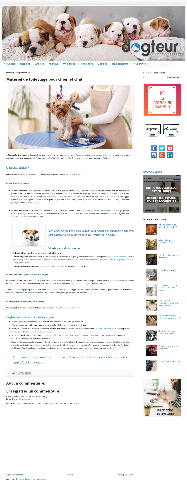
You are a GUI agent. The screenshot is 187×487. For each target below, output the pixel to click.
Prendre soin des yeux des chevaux (168, 256)
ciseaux (49, 332)
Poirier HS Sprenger (50, 266)
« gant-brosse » (111, 335)
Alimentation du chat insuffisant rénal (167, 241)
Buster (116, 210)
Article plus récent (15, 474)
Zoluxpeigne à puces (20, 263)
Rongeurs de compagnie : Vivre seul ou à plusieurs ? (168, 302)
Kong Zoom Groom (72, 308)
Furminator (95, 210)
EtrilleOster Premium (29, 292)
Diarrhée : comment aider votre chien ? (167, 332)
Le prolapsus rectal (166, 270)
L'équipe (102, 63)
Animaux (53, 63)
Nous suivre (139, 63)
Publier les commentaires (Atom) (33, 479)
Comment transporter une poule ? (168, 347)
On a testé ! (69, 63)
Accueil (70, 474)
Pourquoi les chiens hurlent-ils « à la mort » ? (169, 316)
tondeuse (35, 332)
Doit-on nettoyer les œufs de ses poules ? (167, 225)
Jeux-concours (120, 63)
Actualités (9, 63)
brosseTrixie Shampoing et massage (83, 335)
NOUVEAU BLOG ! (152, 171)
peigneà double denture (116, 256)
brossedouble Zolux (54, 335)
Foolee (107, 210)
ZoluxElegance (32, 202)
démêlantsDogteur (106, 328)
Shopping (25, 63)
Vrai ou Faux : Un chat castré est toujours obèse (167, 287)
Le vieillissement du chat (169, 361)
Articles (39, 63)
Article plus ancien (125, 474)
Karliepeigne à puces (122, 260)
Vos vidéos (87, 63)
